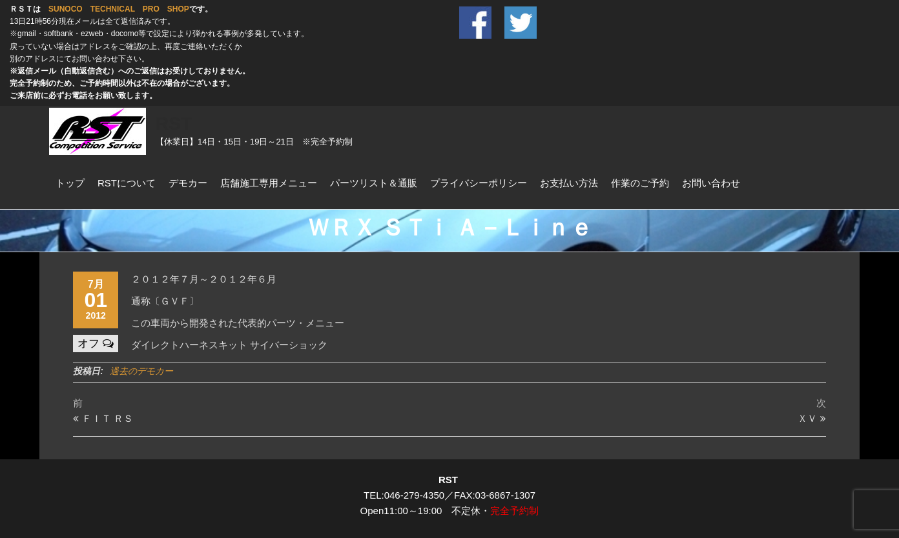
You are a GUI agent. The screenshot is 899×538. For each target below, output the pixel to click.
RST (174, 124)
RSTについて (127, 182)
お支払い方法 (569, 182)
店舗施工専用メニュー (268, 182)
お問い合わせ (711, 182)
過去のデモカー (141, 371)
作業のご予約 (640, 182)
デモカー (188, 182)
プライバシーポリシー (478, 182)
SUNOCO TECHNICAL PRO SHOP (118, 9)
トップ (70, 182)
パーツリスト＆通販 (373, 182)
